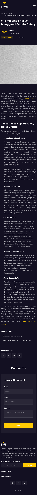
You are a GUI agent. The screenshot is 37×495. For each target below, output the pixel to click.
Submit (18, 426)
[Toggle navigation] (34, 5)
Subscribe (29, 465)
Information (6, 476)
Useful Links (6, 472)
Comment (7, 408)
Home (3, 13)
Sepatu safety (30, 98)
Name (6, 387)
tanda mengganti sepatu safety (12, 336)
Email (6, 397)
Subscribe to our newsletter (10, 461)
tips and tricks (27, 340)
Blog (10, 13)
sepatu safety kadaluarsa (10, 340)
